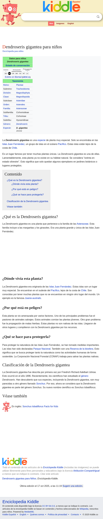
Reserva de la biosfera (81, 349)
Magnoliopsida (23, 97)
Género (6, 124)
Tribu (5, 116)
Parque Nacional (41, 349)
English (71, 24)
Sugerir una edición (72, 486)
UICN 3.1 (26, 77)
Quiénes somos (37, 514)
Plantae (19, 85)
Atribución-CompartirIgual (86, 470)
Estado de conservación (18, 65)
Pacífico (62, 144)
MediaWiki (29, 512)
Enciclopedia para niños (13, 51)
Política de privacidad (57, 514)
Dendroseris (22, 124)
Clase (6, 97)
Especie (7, 128)
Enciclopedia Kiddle (53, 467)
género (84, 376)
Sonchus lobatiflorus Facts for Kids (40, 406)
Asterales (20, 104)
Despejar (92, 16)
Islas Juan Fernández (13, 144)
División (6, 93)
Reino (6, 85)
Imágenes (60, 24)
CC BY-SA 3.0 (48, 506)
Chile (14, 148)
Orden (6, 104)
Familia (6, 108)
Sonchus (40, 383)
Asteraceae (21, 108)
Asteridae (20, 100)
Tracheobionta (22, 89)
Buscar (98, 17)
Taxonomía (17, 81)
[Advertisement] (51, 35)
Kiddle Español (9, 514)
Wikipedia (84, 509)
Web (51, 24)
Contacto (75, 514)
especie (41, 140)
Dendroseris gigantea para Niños (19, 478)
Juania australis (33, 298)
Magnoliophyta (23, 93)
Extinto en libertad (13, 77)
